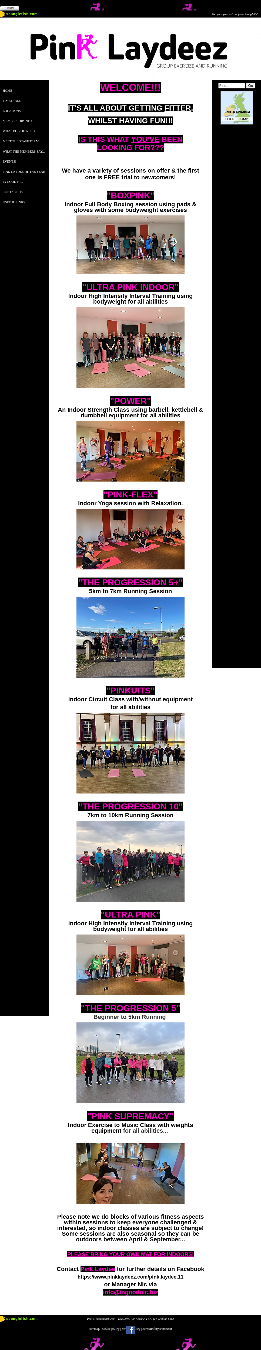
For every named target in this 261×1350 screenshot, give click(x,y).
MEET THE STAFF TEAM (21, 141)
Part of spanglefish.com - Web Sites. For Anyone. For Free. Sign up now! (130, 1318)
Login (9, 8)
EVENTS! (9, 161)
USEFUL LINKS (14, 202)
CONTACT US (13, 192)
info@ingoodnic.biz (130, 1292)
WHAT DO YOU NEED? (19, 131)
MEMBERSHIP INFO (17, 121)
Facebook (130, 1330)
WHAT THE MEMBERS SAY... (24, 151)
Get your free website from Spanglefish (235, 14)
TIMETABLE (12, 101)
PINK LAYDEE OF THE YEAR (24, 172)
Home (7, 90)
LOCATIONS (12, 111)
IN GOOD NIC (13, 182)
